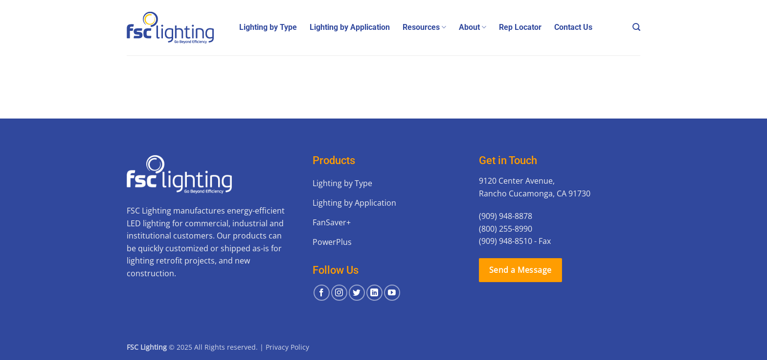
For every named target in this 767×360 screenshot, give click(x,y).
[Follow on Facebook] (322, 293)
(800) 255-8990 (505, 228)
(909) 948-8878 (505, 216)
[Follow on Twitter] (357, 293)
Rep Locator (520, 27)
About (472, 27)
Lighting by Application (350, 27)
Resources (424, 27)
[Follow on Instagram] (339, 293)
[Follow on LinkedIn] (374, 293)
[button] (636, 27)
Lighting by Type (268, 27)
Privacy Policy (287, 347)
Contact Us (573, 27)
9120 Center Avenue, (517, 180)
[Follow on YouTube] (392, 293)
